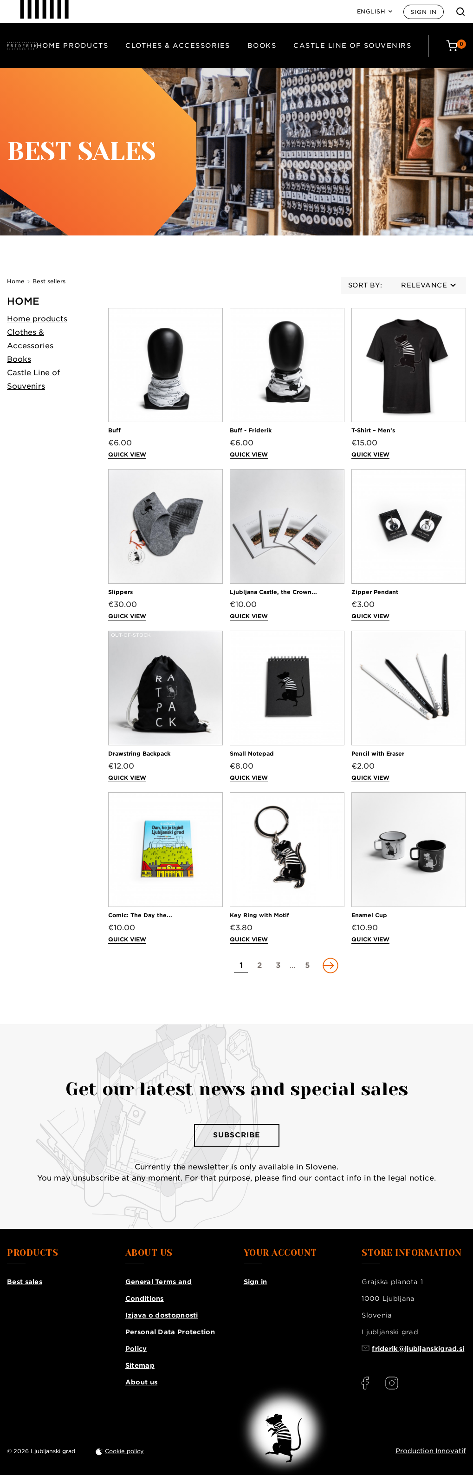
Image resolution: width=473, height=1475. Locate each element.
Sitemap (140, 1365)
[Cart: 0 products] (456, 45)
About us (141, 1382)
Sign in (423, 11)
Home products (73, 45)
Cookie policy (124, 1451)
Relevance (428, 285)
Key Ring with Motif (259, 915)
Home (23, 301)
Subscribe (236, 1135)
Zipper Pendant (374, 591)
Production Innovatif (430, 1451)
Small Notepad (252, 753)
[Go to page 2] (259, 965)
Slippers (120, 591)
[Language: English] (375, 11)
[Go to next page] (329, 965)
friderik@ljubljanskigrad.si (418, 1348)
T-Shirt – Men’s (373, 430)
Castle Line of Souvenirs (352, 45)
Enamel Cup (369, 915)
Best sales (24, 1282)
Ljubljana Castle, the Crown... (273, 591)
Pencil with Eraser (377, 753)
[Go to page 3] (278, 965)
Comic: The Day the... (140, 915)
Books (262, 45)
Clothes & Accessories (177, 45)
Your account (280, 1253)
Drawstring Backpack (139, 753)
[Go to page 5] (307, 965)
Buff (114, 430)
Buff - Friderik (251, 430)
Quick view (127, 454)
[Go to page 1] (241, 965)
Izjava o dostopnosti (161, 1315)
